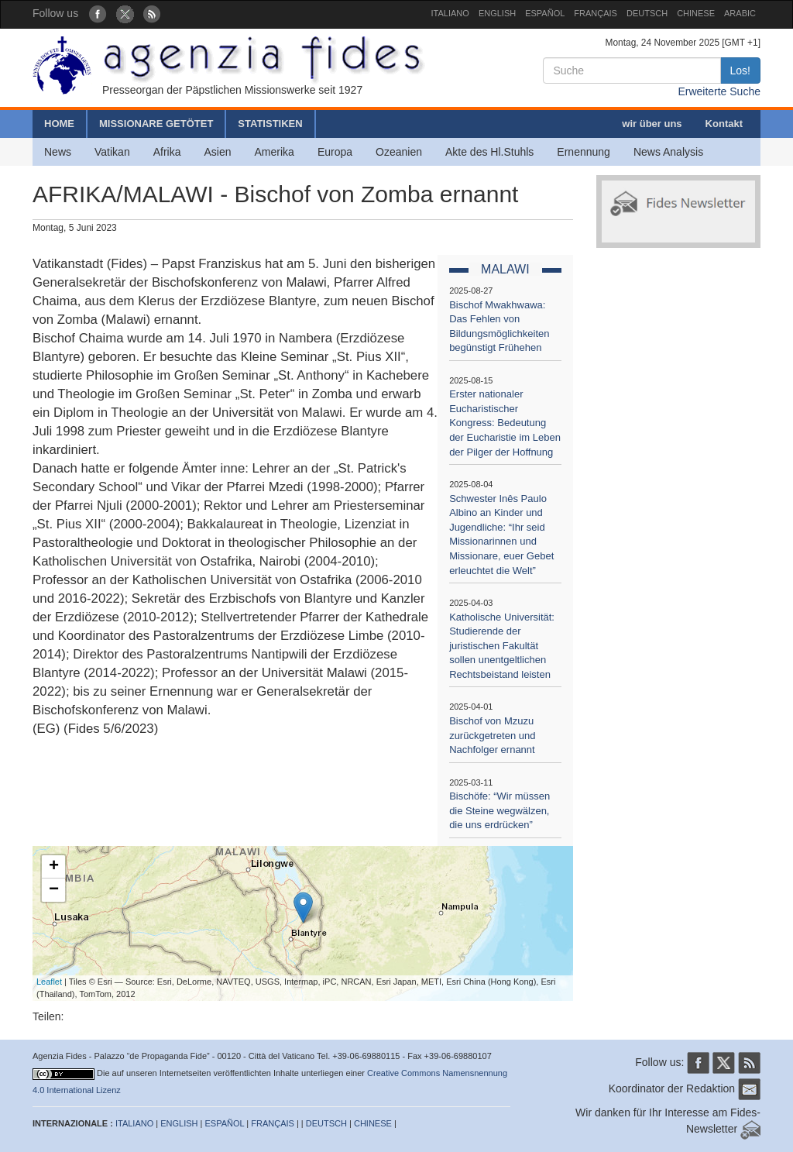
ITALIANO (450, 13)
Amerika (274, 152)
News (57, 152)
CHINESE (696, 13)
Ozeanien (399, 152)
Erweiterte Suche (719, 91)
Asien (217, 152)
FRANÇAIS (595, 13)
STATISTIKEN (270, 123)
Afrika (167, 152)
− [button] (54, 890)
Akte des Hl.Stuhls (489, 152)
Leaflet (49, 981)
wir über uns (651, 123)
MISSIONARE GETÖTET (156, 123)
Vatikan (112, 152)
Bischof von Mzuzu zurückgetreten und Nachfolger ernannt (492, 735)
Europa (335, 152)
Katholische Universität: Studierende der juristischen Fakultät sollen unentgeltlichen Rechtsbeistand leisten (501, 645)
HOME (59, 123)
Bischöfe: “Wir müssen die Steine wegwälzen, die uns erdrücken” (499, 810)
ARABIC (740, 13)
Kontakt (724, 123)
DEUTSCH (647, 13)
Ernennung (583, 152)
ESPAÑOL (545, 13)
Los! (740, 70)
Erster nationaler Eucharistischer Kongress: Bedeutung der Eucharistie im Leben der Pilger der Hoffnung (505, 422)
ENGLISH (497, 13)
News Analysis (668, 152)
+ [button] (54, 867)
